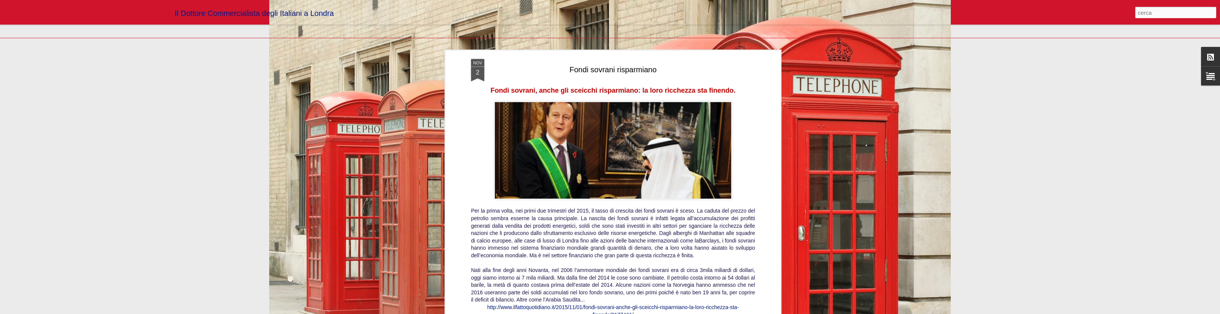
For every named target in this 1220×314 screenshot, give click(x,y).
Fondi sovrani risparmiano (613, 69)
